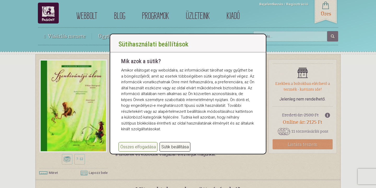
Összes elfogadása (138, 152)
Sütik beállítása (175, 152)
